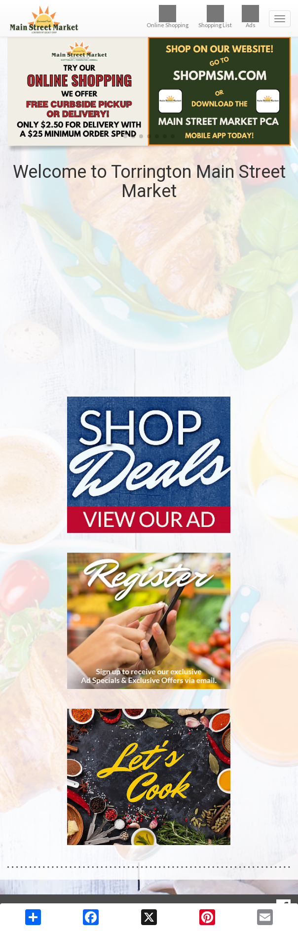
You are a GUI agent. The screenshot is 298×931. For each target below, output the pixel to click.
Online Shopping (167, 16)
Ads (250, 16)
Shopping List (215, 16)
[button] (125, 136)
